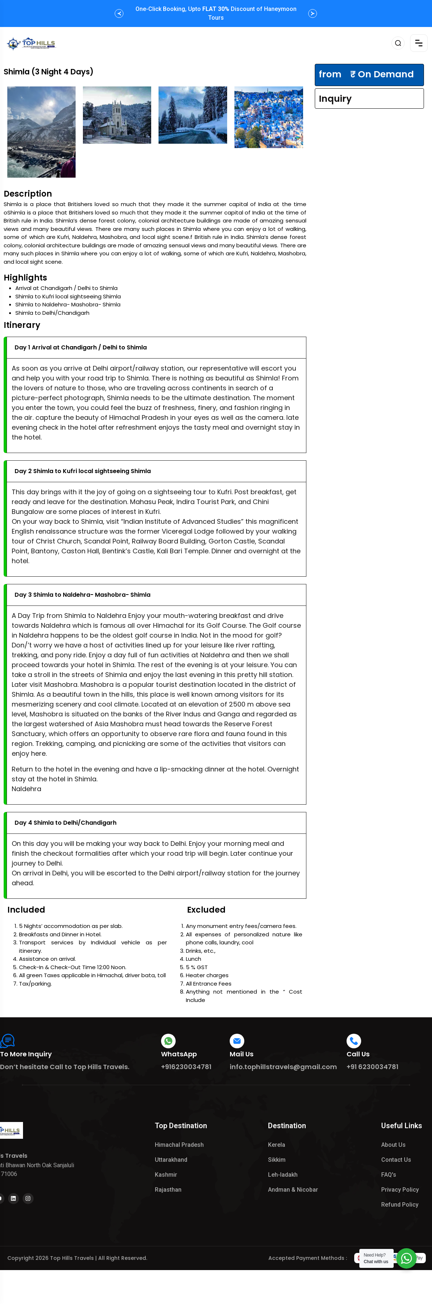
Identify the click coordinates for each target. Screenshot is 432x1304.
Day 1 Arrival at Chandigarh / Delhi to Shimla (81, 347)
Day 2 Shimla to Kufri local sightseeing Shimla (83, 471)
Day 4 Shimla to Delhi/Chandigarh (65, 823)
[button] (119, 13)
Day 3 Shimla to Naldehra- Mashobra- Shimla (82, 595)
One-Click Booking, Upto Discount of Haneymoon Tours (216, 13)
